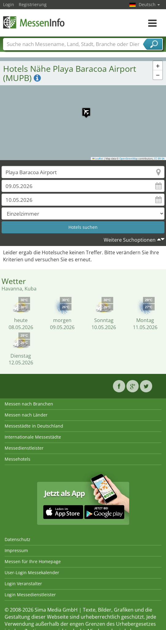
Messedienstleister (24, 448)
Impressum (16, 550)
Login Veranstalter (23, 583)
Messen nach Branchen (29, 404)
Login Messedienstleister (30, 594)
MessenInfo (33, 22)
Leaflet (97, 158)
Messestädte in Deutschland (34, 426)
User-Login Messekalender (32, 572)
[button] (83, 109)
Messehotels (17, 459)
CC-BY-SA (159, 158)
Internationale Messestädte (33, 437)
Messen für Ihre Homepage (33, 561)
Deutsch (149, 4)
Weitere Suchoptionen (130, 239)
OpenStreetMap (128, 158)
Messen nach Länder (26, 415)
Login (8, 4)
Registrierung (33, 4)
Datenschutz (17, 539)
